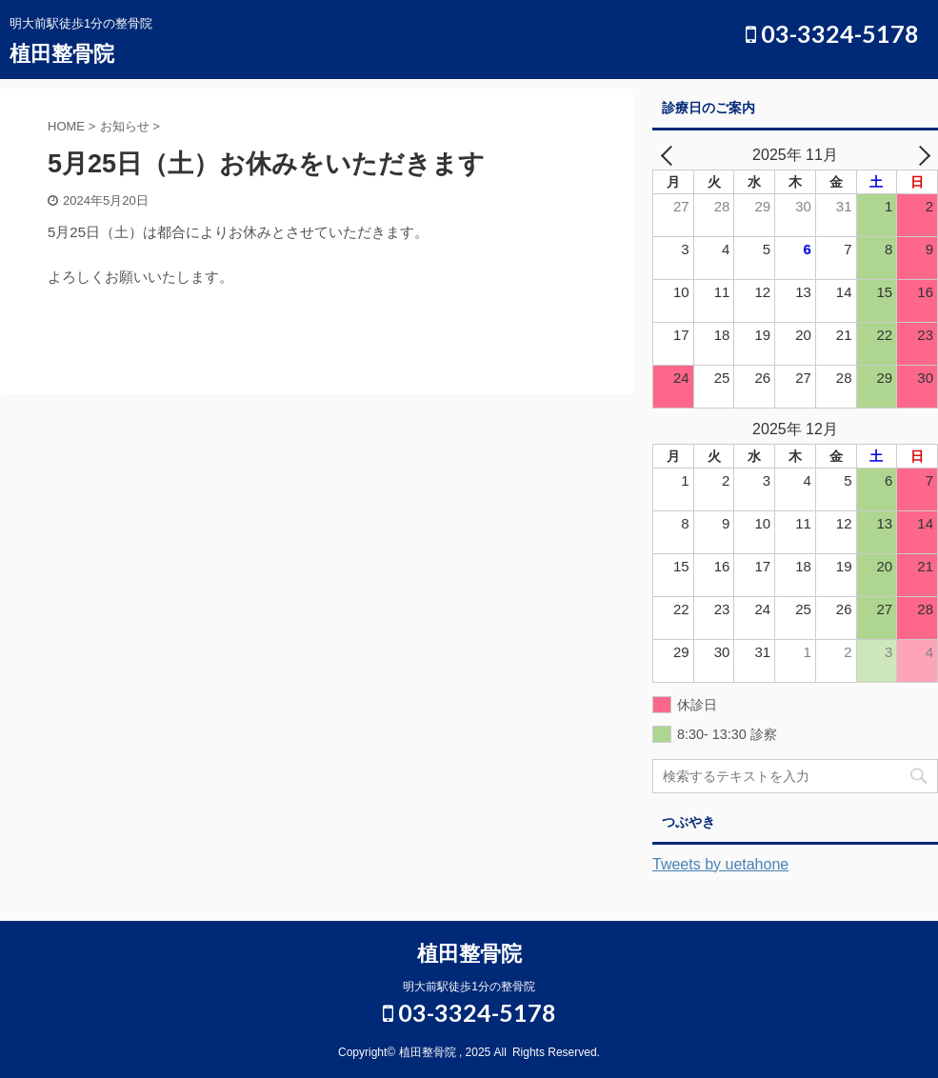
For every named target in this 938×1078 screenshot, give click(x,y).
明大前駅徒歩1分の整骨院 (469, 986)
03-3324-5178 (832, 33)
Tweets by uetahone (720, 864)
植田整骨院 (62, 54)
